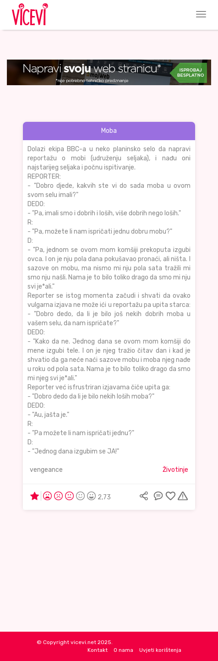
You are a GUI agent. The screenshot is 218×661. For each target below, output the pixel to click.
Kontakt (97, 650)
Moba (109, 131)
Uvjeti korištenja (160, 650)
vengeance (46, 470)
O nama (123, 650)
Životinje (175, 470)
